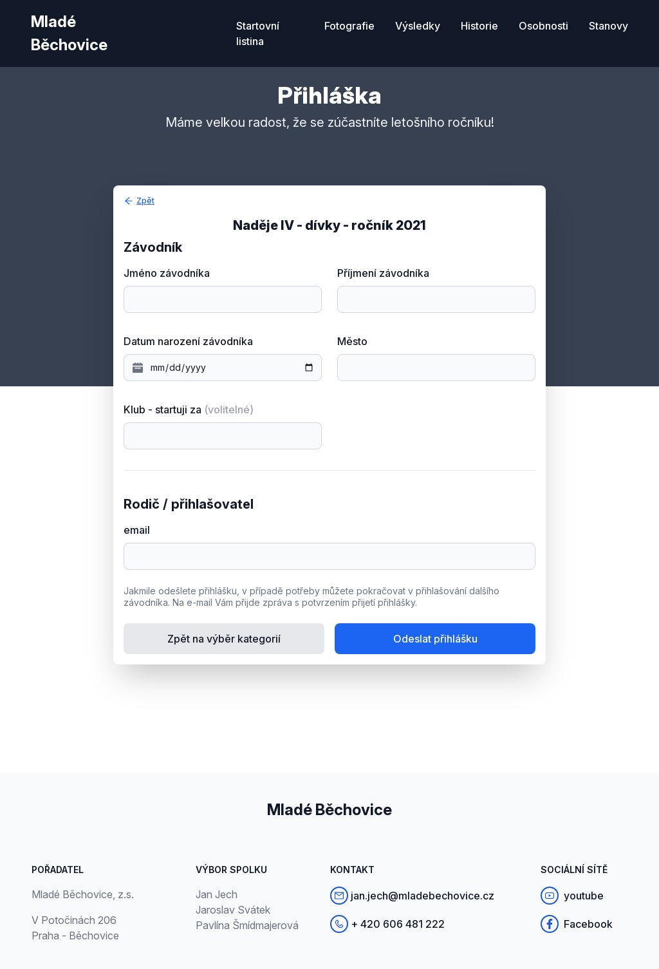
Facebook (577, 924)
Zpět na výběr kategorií (224, 638)
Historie (479, 25)
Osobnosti (543, 25)
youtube (572, 896)
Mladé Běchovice (69, 33)
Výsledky (417, 25)
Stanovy (608, 25)
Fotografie (349, 25)
